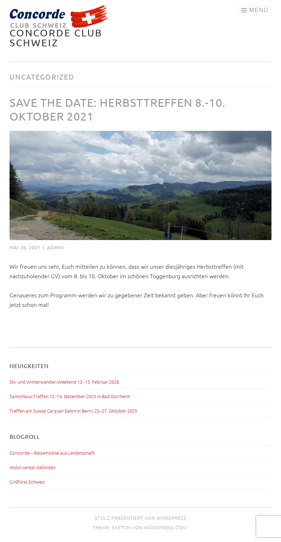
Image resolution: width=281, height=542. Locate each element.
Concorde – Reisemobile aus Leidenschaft (52, 452)
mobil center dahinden (32, 467)
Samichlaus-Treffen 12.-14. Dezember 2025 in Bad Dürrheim (70, 396)
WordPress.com (165, 527)
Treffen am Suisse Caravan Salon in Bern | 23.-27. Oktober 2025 (73, 410)
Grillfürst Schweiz (27, 481)
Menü (259, 10)
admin (55, 247)
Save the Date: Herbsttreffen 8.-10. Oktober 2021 (118, 109)
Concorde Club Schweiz (56, 37)
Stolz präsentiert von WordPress (141, 517)
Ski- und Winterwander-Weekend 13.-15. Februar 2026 (64, 381)
